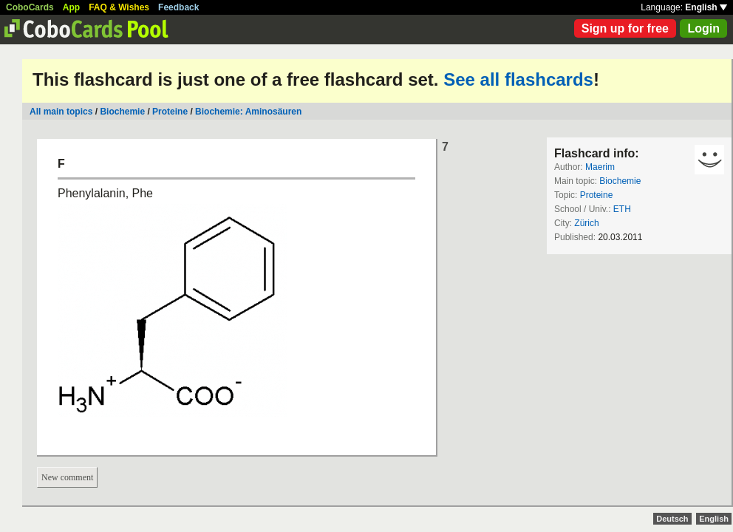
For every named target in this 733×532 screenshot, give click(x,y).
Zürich (586, 223)
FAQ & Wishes (119, 7)
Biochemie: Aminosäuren (248, 111)
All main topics (61, 111)
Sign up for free (625, 28)
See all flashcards (518, 79)
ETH (622, 209)
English (706, 7)
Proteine (170, 111)
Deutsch (672, 518)
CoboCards (30, 7)
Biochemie (122, 111)
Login (703, 28)
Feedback (178, 7)
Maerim (600, 167)
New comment (67, 477)
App (71, 7)
